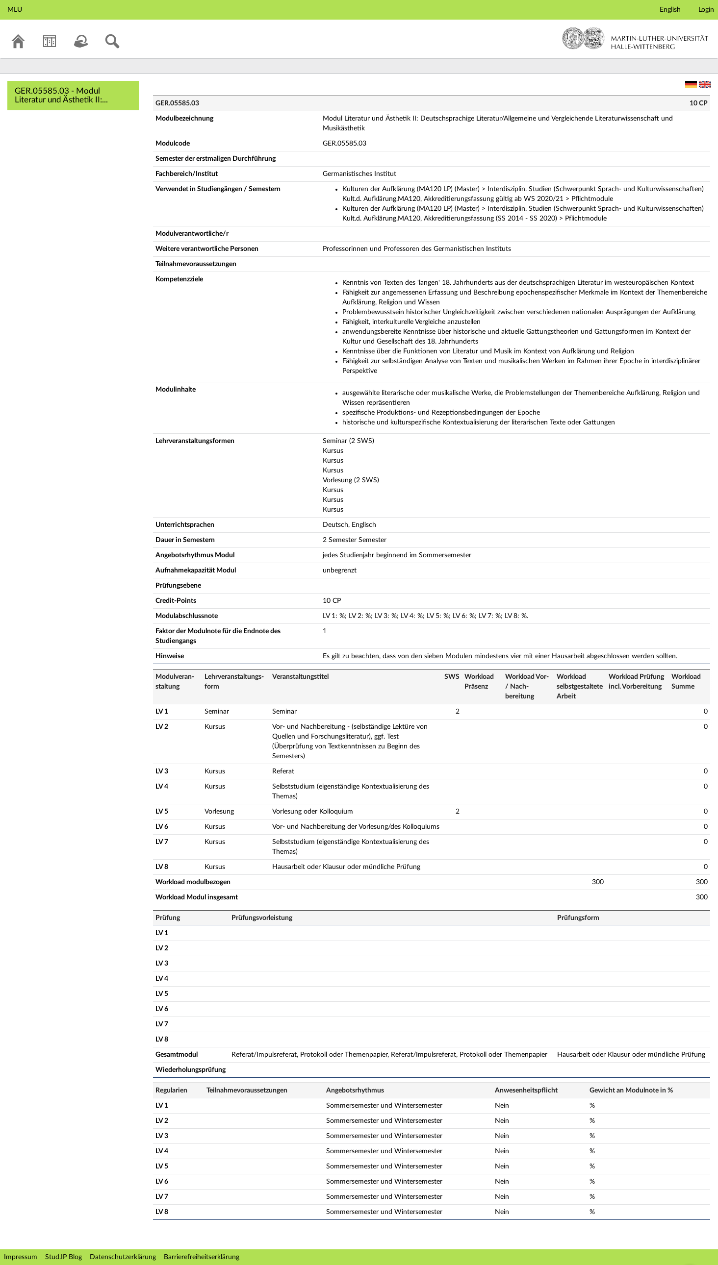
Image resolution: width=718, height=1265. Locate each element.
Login (706, 9)
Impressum (20, 1257)
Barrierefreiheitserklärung (201, 1257)
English (670, 9)
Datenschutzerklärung (123, 1257)
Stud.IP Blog (63, 1257)
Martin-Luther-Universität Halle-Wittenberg (635, 38)
